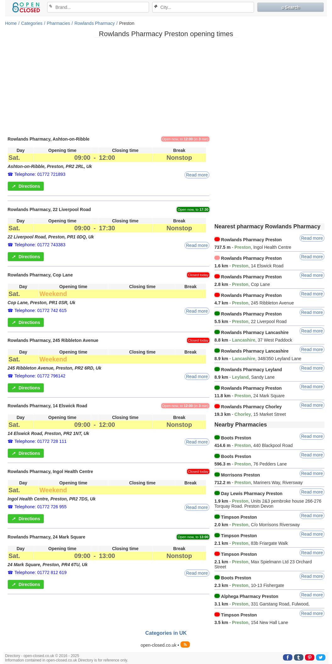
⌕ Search (290, 7)
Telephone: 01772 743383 (39, 244)
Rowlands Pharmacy (95, 23)
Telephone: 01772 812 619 (40, 572)
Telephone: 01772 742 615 (40, 310)
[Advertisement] (166, 86)
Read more (197, 174)
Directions (26, 186)
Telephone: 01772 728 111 (40, 441)
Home (11, 23)
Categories (31, 23)
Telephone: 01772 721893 (39, 174)
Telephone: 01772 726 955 (40, 506)
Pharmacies (58, 23)
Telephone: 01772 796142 (39, 375)
